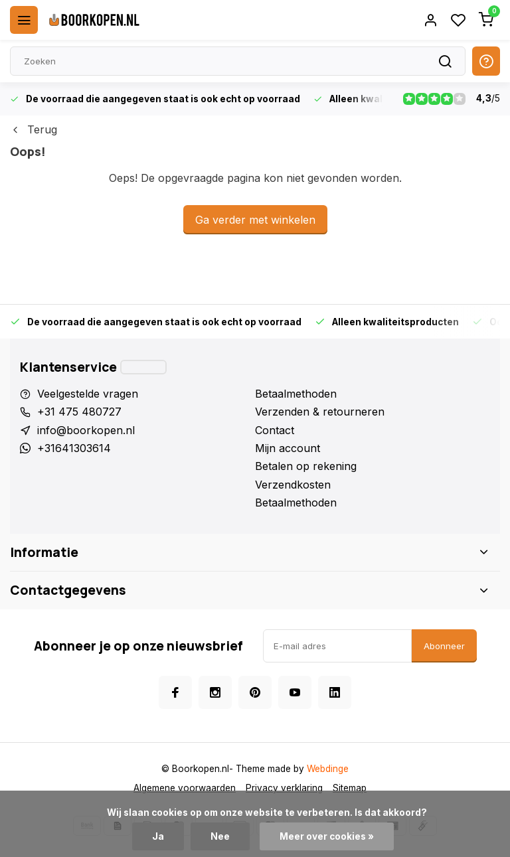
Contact (274, 430)
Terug (33, 129)
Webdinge (328, 768)
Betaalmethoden (296, 393)
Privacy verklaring (284, 788)
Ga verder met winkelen (255, 219)
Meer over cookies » (327, 836)
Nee (220, 836)
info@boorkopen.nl (86, 430)
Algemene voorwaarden (184, 788)
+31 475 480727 (79, 411)
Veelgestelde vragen (87, 393)
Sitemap (350, 788)
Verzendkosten (293, 484)
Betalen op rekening (306, 466)
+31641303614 (74, 448)
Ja (158, 836)
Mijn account (287, 448)
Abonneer (444, 646)
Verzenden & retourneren (319, 411)
